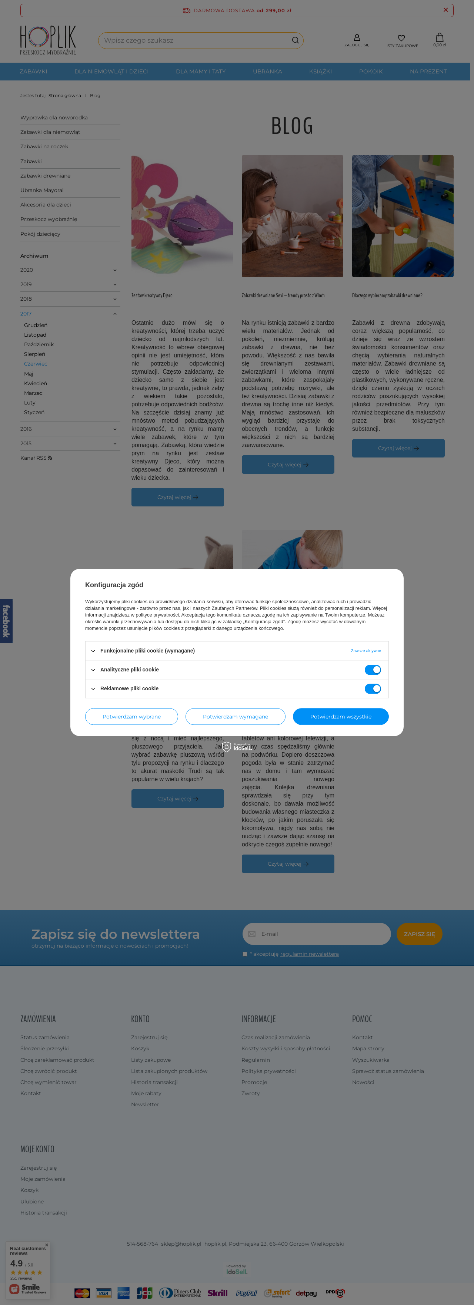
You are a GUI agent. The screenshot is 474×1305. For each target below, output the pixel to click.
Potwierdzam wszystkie (340, 716)
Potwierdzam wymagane (235, 716)
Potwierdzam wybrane (132, 716)
